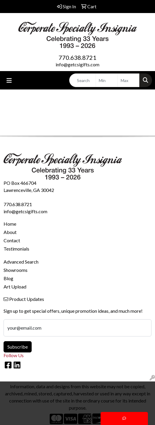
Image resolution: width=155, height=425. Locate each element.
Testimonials (16, 248)
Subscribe (17, 346)
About (10, 232)
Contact (12, 240)
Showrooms (16, 270)
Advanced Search (21, 261)
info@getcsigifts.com (77, 64)
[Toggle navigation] (9, 80)
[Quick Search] (82, 80)
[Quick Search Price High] (128, 80)
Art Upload (15, 286)
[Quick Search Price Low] (107, 80)
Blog (8, 278)
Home (10, 224)
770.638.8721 (77, 57)
